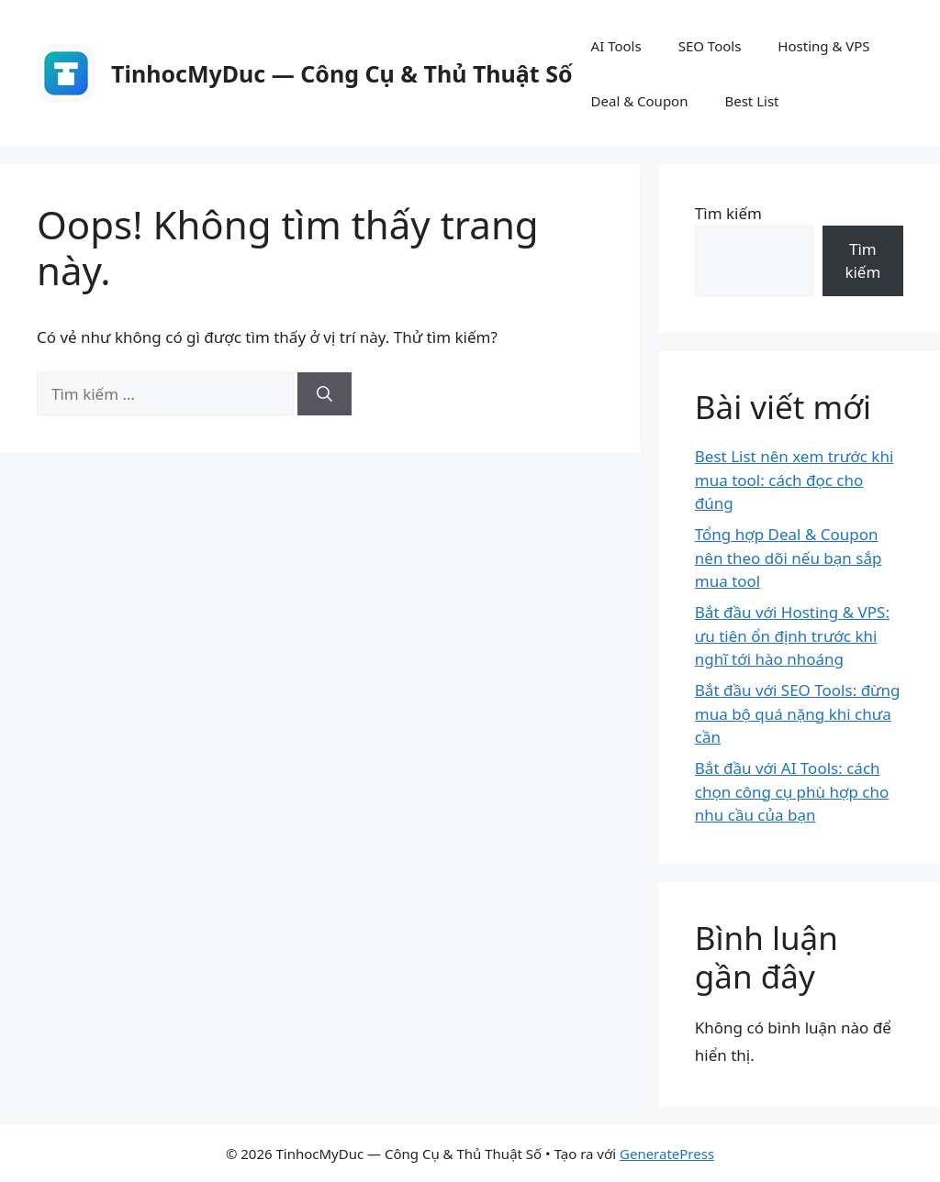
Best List (751, 101)
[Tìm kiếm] (324, 394)
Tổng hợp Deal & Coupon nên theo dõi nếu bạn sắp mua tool (788, 557)
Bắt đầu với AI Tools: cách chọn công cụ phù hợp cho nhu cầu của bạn (792, 791)
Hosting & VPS (823, 46)
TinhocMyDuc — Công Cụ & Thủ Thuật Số (342, 73)
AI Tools (616, 46)
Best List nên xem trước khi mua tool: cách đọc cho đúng (794, 480)
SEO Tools (710, 46)
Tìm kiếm (728, 213)
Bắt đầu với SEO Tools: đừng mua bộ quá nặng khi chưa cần (798, 713)
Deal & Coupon (639, 101)
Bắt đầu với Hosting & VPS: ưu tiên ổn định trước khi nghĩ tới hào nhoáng (792, 635)
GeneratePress (667, 1153)
